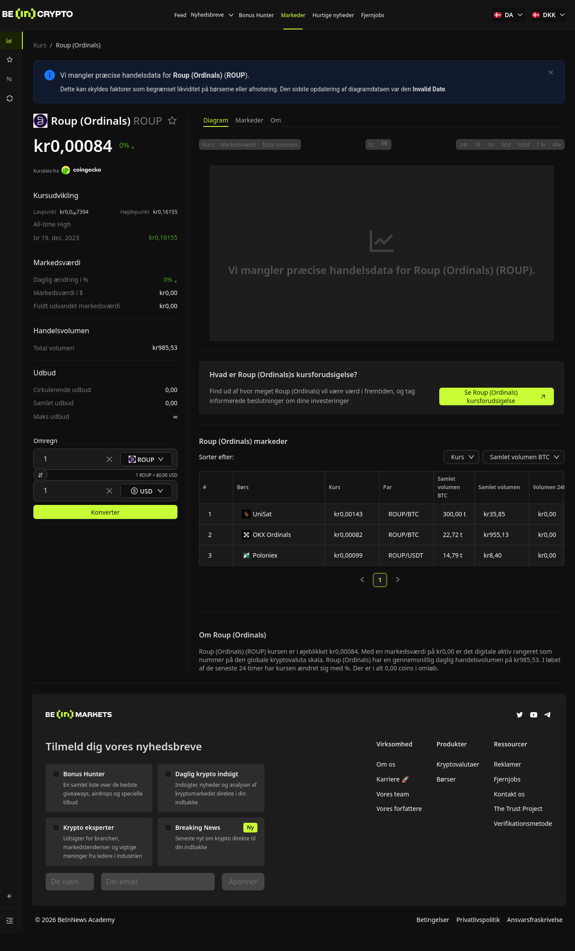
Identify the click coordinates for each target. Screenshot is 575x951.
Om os (385, 764)
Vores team (392, 794)
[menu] (11, 69)
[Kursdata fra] (81, 171)
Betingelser (432, 919)
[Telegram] (547, 715)
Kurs (40, 45)
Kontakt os (509, 794)
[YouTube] (533, 715)
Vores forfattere (399, 808)
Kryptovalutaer (458, 764)
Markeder (249, 120)
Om (276, 120)
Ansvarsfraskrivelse (535, 919)
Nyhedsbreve (212, 14)
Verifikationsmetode (523, 823)
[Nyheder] (37, 15)
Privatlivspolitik (478, 919)
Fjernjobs (507, 779)
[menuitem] (11, 40)
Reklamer (507, 764)
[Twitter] (519, 715)
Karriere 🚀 (392, 779)
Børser (446, 779)
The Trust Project (518, 808)
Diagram (215, 120)
